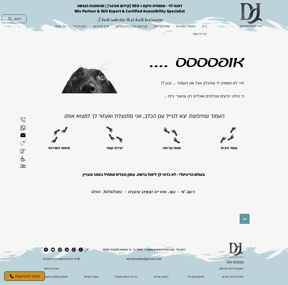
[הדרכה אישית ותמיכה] (126, 277)
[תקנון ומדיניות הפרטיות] (223, 268)
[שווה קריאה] (172, 148)
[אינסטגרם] (60, 250)
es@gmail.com (151, 258)
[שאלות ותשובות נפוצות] (56, 277)
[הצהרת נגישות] (64, 268)
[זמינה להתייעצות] (24, 276)
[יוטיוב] (53, 250)
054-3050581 (107, 192)
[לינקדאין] (67, 250)
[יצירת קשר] (114, 148)
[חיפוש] (14, 19)
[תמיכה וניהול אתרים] (231, 277)
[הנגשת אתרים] (161, 277)
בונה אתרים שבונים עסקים (151, 192)
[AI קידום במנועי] (196, 277)
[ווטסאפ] (74, 250)
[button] (23, 143)
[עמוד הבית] (229, 148)
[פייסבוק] (46, 250)
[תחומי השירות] (59, 148)
